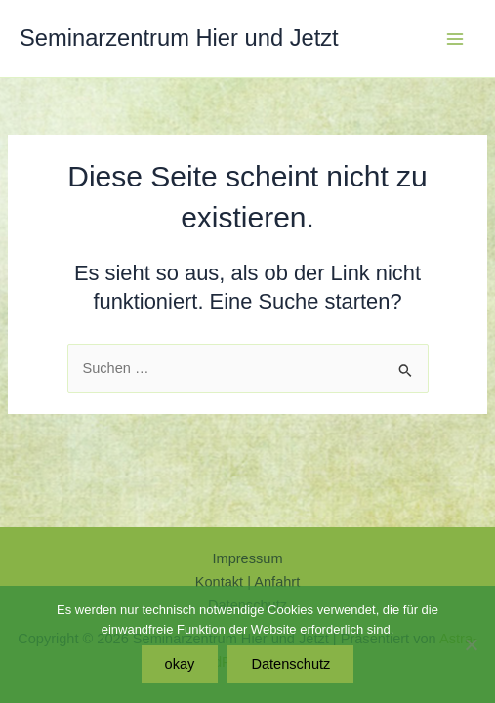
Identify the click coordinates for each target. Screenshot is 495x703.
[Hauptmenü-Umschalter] (454, 39)
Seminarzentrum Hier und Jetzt (179, 38)
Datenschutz (290, 664)
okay (180, 664)
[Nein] (470, 644)
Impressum (247, 558)
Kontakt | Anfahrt (248, 582)
